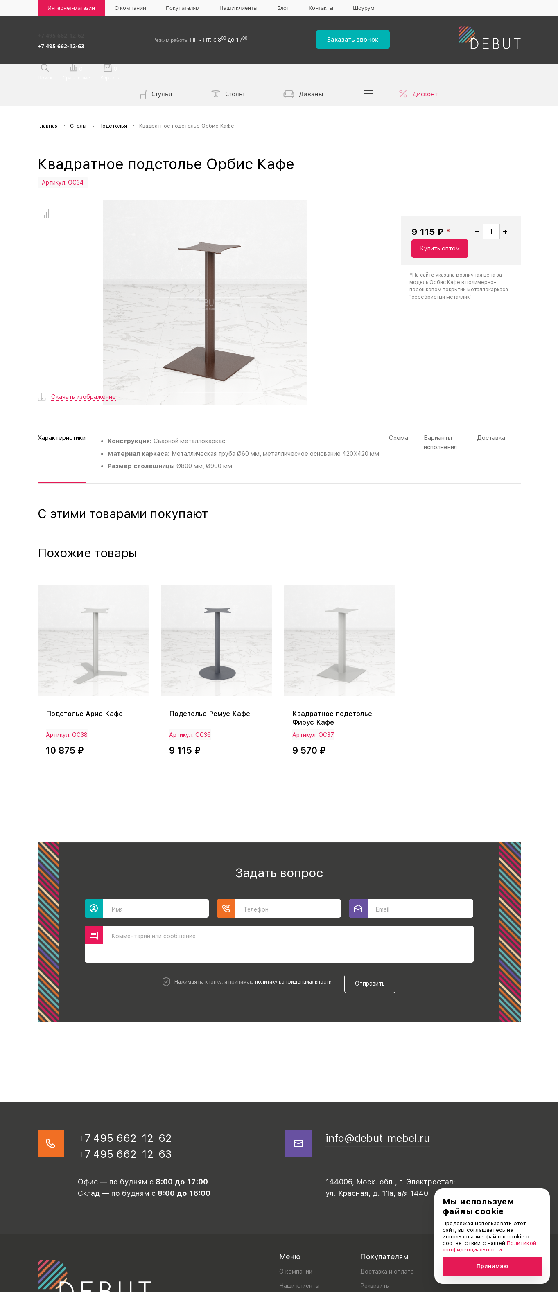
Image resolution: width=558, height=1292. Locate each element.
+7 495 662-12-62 (61, 34)
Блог (283, 7)
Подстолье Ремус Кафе (212, 645)
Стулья (156, 74)
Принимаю (492, 1266)
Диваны (303, 74)
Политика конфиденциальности (77, 1283)
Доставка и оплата (387, 1204)
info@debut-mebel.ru (387, 1067)
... (368, 73)
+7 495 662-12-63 (61, 42)
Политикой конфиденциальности (489, 1246)
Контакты (321, 7)
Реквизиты (375, 1218)
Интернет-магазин (71, 7)
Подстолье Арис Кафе (87, 645)
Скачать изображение (83, 330)
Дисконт (425, 73)
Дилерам (372, 1232)
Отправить (376, 911)
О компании (130, 7)
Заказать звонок (369, 38)
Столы (227, 74)
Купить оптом (482, 241)
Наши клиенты (238, 7)
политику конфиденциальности (287, 911)
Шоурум (364, 7)
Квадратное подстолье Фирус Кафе (334, 649)
